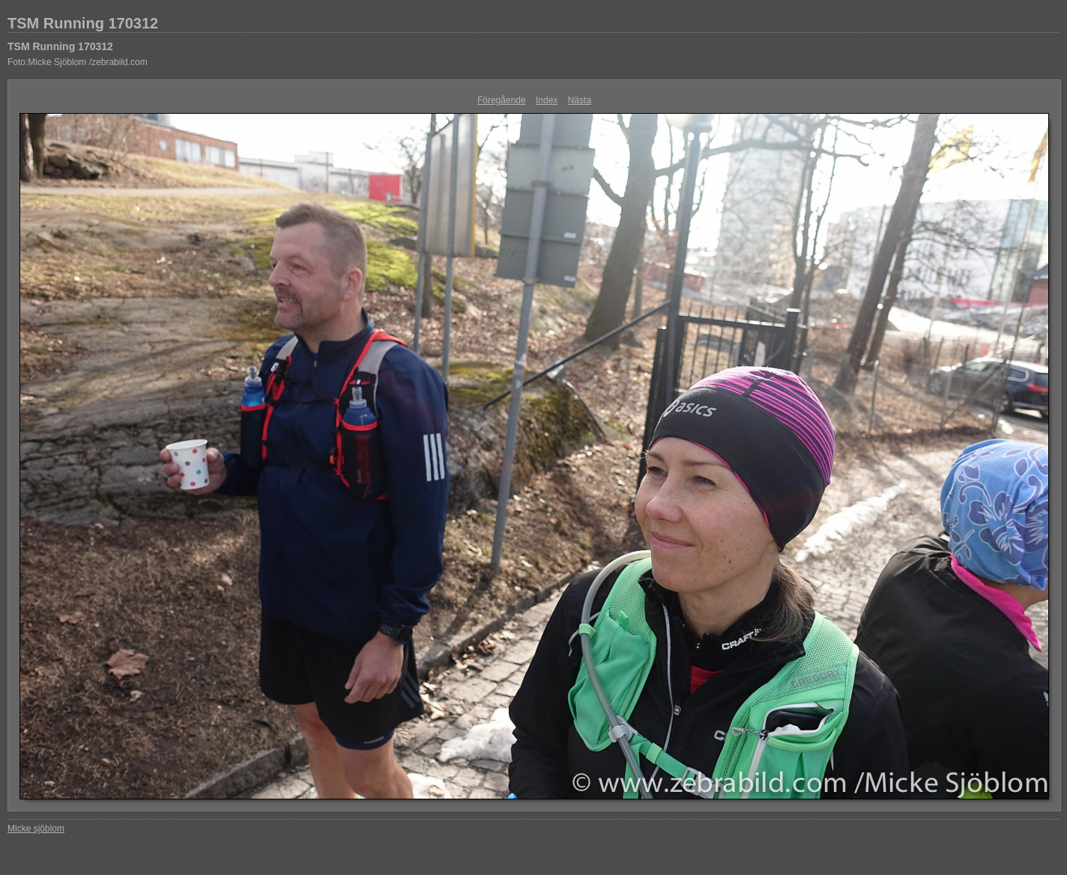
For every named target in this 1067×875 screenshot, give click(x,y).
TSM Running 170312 (82, 23)
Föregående (501, 100)
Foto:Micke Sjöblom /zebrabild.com (77, 62)
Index (546, 100)
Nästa (579, 100)
